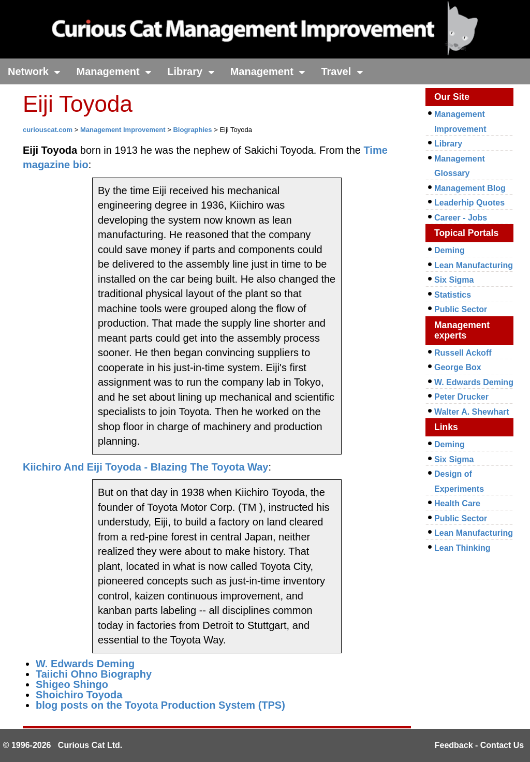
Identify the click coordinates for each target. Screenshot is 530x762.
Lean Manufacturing (473, 265)
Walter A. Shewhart (471, 411)
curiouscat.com (47, 130)
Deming (449, 250)
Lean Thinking (462, 548)
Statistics (452, 294)
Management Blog (470, 188)
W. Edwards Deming (85, 663)
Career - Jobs (460, 217)
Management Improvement (123, 130)
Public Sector (460, 309)
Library (190, 71)
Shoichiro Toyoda (79, 694)
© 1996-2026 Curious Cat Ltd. (63, 745)
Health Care (457, 503)
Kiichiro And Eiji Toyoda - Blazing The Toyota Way (145, 467)
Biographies (192, 130)
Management (114, 71)
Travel (342, 71)
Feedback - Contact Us (479, 745)
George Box (457, 367)
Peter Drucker (461, 396)
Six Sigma (454, 279)
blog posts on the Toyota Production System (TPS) (160, 705)
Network (34, 71)
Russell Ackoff (463, 352)
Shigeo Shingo (72, 684)
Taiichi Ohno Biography (94, 674)
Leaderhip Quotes (469, 202)
